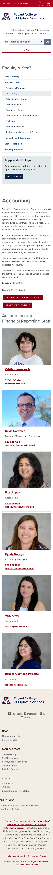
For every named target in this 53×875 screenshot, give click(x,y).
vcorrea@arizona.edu (16, 626)
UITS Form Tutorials (17, 305)
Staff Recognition (13, 143)
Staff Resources (13, 82)
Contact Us (43, 33)
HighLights (23, 33)
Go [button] (48, 41)
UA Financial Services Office (23, 297)
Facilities (10, 121)
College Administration (38, 30)
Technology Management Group (21, 132)
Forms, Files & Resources (17, 138)
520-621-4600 (12, 565)
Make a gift (14, 176)
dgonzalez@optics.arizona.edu (20, 445)
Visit (33, 33)
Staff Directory (12, 76)
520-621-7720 (12, 442)
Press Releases (9, 740)
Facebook (16, 713)
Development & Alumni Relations (22, 115)
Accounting (11, 93)
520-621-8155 (12, 503)
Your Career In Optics (10, 809)
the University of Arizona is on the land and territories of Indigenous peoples (26, 824)
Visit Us (6, 787)
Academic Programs (15, 88)
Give (26, 49)
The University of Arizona (26, 864)
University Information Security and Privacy (26, 856)
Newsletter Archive (11, 736)
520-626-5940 (13, 380)
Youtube (28, 717)
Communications (14, 104)
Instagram (32, 713)
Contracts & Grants (15, 110)
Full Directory (17, 30)
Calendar (10, 33)
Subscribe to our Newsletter (16, 791)
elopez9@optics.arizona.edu (19, 506)
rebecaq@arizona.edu (16, 684)
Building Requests (14, 149)
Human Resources (15, 126)
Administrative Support (17, 99)
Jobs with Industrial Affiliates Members (19, 805)
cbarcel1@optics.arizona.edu (19, 568)
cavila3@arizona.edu (15, 383)
